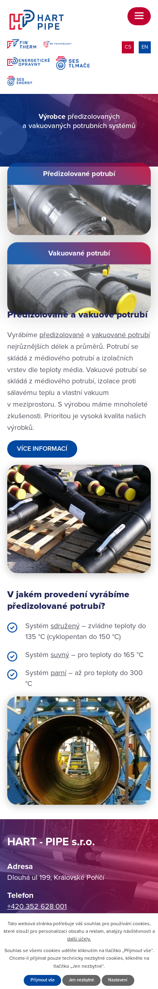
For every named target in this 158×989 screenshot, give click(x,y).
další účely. (79, 939)
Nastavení (117, 980)
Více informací (42, 449)
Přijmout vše (43, 980)
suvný (60, 654)
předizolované (61, 334)
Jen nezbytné (81, 980)
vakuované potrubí (121, 334)
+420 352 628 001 (37, 906)
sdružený (65, 625)
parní (58, 672)
